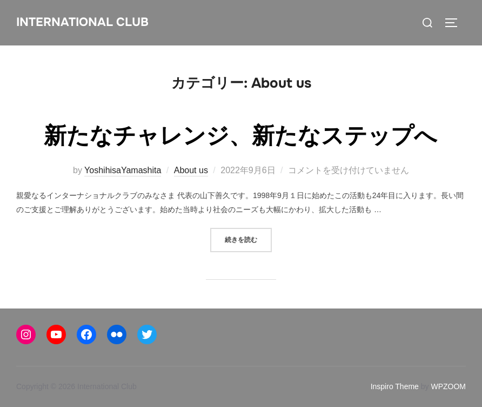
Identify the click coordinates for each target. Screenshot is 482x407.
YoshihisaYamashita (122, 170)
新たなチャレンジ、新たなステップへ (240, 135)
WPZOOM (448, 386)
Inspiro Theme (395, 386)
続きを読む (248, 239)
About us (191, 170)
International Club (82, 22)
